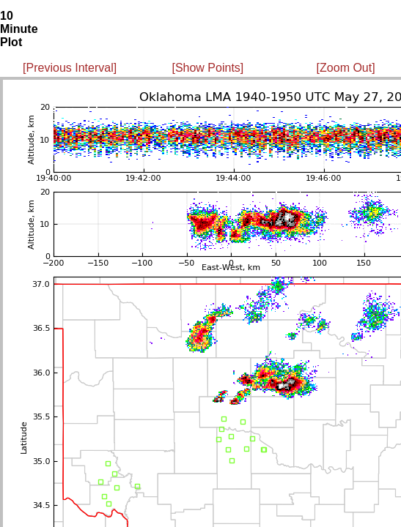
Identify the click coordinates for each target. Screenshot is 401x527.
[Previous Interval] (70, 67)
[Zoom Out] (346, 67)
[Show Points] (207, 67)
